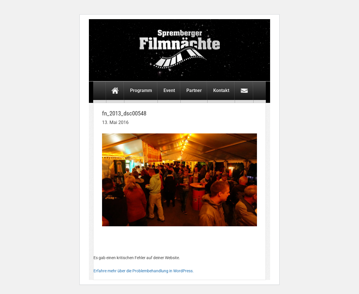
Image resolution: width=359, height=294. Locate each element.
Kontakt (221, 90)
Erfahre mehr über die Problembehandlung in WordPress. (143, 271)
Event (169, 90)
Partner (194, 90)
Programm (141, 90)
